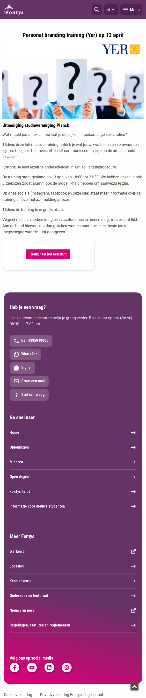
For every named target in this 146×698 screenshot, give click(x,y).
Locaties (73, 566)
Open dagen (73, 477)
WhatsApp (25, 354)
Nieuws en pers (73, 610)
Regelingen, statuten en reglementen (73, 625)
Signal (22, 368)
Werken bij (73, 551)
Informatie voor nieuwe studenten (73, 506)
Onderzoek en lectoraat (73, 596)
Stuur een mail (29, 381)
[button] (97, 9)
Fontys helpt (73, 491)
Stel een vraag (29, 395)
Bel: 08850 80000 (31, 341)
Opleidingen (73, 447)
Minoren (73, 462)
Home (73, 433)
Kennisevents (73, 581)
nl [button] (111, 10)
